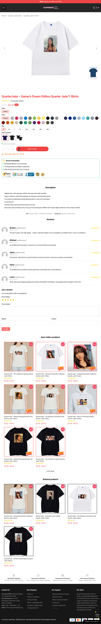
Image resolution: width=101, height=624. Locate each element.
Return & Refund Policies (60, 600)
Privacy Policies (32, 600)
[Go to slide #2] (56, 83)
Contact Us (55, 602)
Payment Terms (57, 597)
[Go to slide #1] (45, 83)
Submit (6, 329)
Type (3, 108)
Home (4, 16)
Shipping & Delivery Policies (60, 594)
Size (3, 126)
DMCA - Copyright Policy (34, 602)
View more (50, 471)
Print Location (6, 132)
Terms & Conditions (33, 597)
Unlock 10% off (97, 615)
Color (3, 115)
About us (30, 594)
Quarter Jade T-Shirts (31, 16)
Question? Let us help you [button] (92, 621)
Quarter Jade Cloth (15, 16)
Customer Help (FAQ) (59, 605)
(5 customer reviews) (17, 101)
